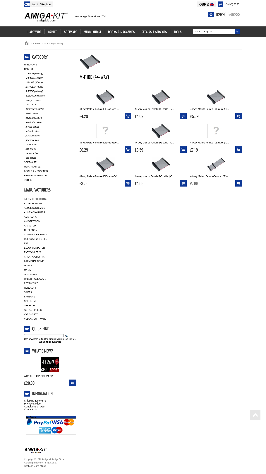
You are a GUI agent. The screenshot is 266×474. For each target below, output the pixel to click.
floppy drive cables (34, 109)
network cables (32, 131)
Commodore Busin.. (36, 234)
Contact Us (30, 409)
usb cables (30, 158)
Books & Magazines (36, 171)
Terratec (30, 305)
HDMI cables (31, 113)
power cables (31, 140)
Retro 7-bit (31, 283)
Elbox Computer (34, 248)
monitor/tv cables (33, 122)
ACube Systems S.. (35, 208)
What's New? (42, 351)
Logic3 (28, 265)
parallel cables (32, 135)
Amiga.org (30, 217)
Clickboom (30, 230)
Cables (36, 43)
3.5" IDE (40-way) (33, 91)
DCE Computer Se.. (35, 239)
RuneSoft (30, 288)
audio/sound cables (34, 95)
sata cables (30, 144)
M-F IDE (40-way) (33, 73)
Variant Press (33, 310)
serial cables (31, 153)
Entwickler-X (32, 252)
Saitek (28, 292)
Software (30, 162)
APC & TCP (30, 225)
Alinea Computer (34, 212)
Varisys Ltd (31, 314)
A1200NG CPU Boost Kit (38, 376)
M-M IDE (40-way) (34, 82)
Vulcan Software (35, 319)
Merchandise (32, 166)
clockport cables (33, 100)
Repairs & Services (36, 175)
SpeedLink (30, 301)
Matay (27, 270)
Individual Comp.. (34, 261)
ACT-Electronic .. (34, 203)
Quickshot (30, 274)
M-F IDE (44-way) (33, 78)
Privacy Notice (32, 403)
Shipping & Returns (35, 400)
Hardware (30, 64)
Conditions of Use (34, 406)
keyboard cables (33, 118)
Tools (28, 180)
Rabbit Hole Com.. (35, 279)
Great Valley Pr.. (34, 256)
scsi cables (30, 149)
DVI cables (30, 104)
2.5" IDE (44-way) (33, 87)
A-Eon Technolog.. (35, 199)
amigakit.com (32, 221)
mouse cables (31, 126)
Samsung (29, 296)
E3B (26, 243)
